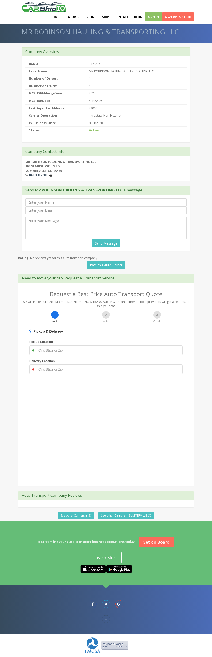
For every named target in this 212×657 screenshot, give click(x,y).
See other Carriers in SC (76, 516)
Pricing (91, 17)
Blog (138, 17)
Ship (105, 17)
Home (54, 17)
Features (72, 17)
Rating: (24, 258)
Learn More (106, 557)
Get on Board (156, 542)
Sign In (153, 17)
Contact (121, 17)
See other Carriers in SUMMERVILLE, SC (126, 516)
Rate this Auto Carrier (106, 265)
